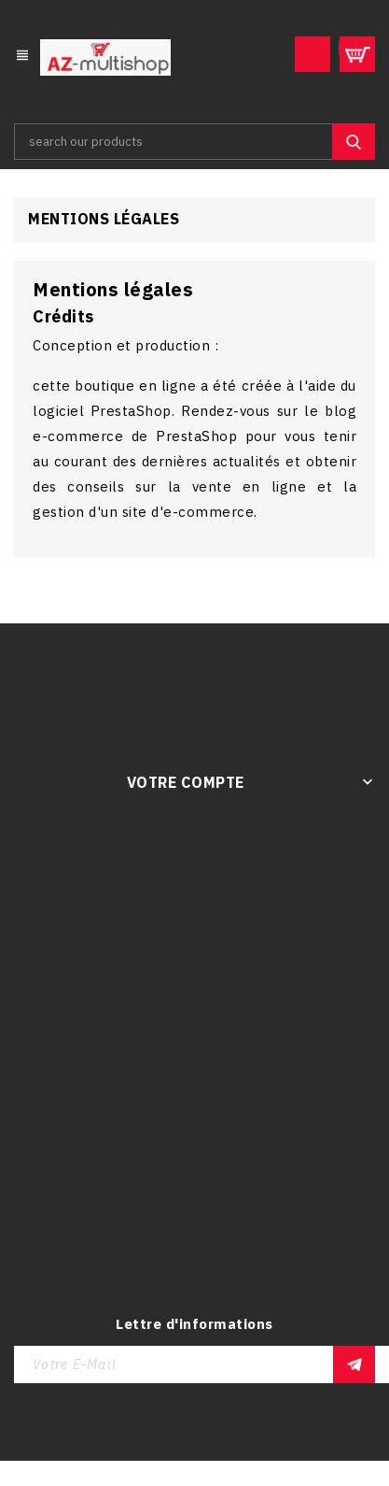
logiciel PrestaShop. (107, 411)
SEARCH (353, 141)
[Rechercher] (194, 141)
